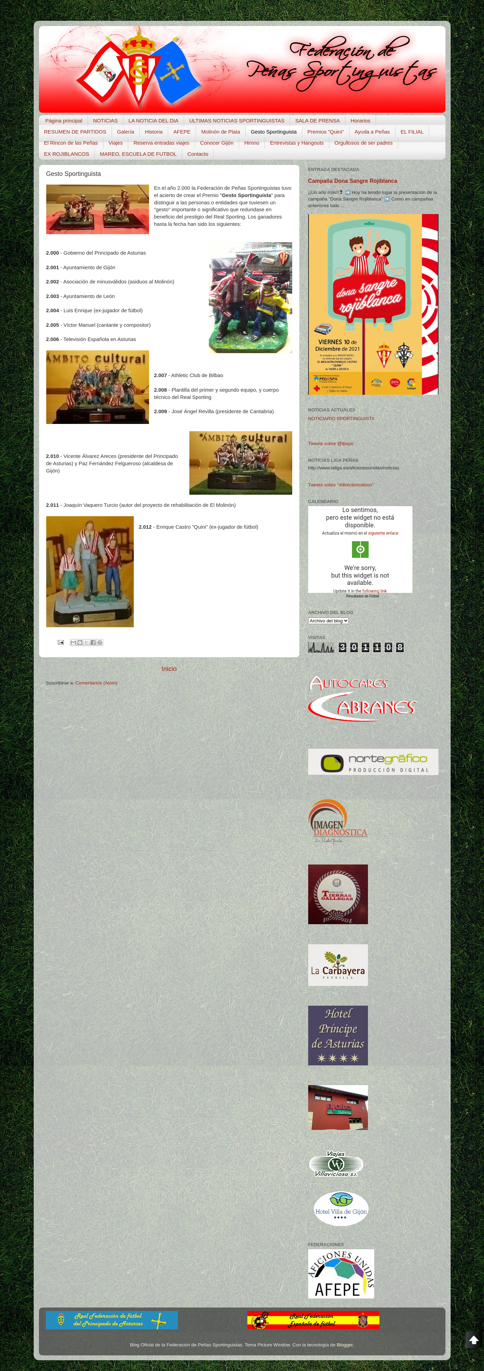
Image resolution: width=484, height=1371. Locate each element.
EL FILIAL (412, 132)
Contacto (197, 154)
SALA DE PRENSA (317, 121)
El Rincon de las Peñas (71, 143)
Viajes (116, 143)
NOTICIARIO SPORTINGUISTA (341, 418)
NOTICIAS (105, 121)
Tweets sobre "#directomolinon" (341, 484)
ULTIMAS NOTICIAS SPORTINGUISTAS (237, 121)
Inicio (169, 668)
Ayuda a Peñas (372, 132)
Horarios (360, 121)
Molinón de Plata (220, 132)
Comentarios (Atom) (96, 683)
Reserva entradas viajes (161, 143)
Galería (125, 132)
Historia (154, 132)
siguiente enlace (383, 533)
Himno (251, 143)
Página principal (63, 121)
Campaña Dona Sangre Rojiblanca (352, 181)
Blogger (345, 1344)
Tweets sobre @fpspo (331, 443)
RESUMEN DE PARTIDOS (75, 132)
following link (374, 591)
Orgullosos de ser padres (364, 143)
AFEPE (181, 132)
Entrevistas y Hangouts (296, 143)
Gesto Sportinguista (274, 132)
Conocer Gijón (216, 143)
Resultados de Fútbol (362, 596)
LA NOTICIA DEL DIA (154, 121)
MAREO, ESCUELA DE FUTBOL (138, 154)
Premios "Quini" (325, 132)
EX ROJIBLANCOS (66, 154)
